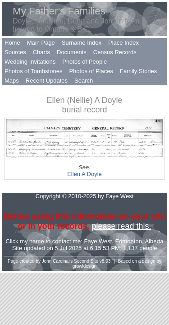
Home (12, 42)
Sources (15, 52)
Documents (72, 52)
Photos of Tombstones (33, 71)
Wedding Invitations (30, 61)
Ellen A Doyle (84, 174)
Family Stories (138, 71)
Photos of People (84, 61)
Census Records (115, 52)
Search (83, 80)
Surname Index (81, 42)
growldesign (84, 266)
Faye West (98, 241)
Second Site (86, 261)
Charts (41, 52)
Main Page (41, 42)
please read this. (121, 226)
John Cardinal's (57, 261)
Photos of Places (91, 71)
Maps (12, 80)
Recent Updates (47, 80)
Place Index (123, 42)
